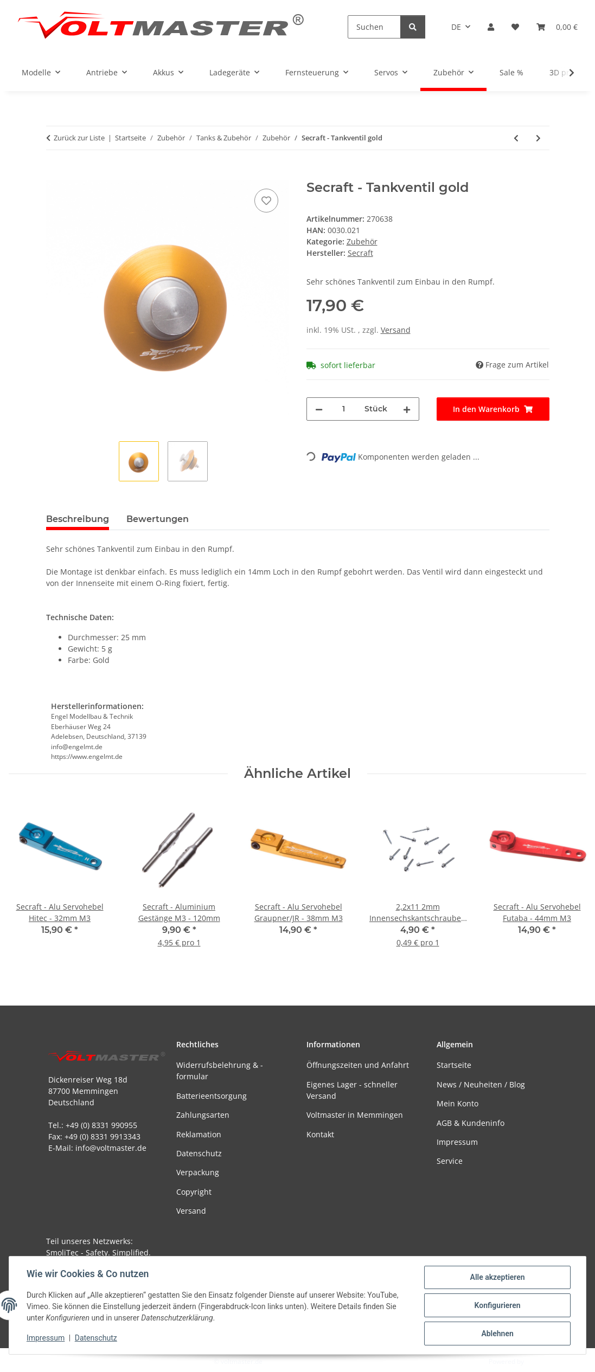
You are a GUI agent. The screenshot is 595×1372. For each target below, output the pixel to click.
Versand (396, 330)
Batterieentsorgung (211, 1096)
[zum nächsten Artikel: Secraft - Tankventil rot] (538, 138)
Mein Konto (457, 1103)
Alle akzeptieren (497, 1277)
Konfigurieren (497, 1305)
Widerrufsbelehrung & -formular (219, 1070)
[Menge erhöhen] (407, 409)
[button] (491, 27)
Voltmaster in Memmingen (354, 1115)
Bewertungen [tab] (157, 519)
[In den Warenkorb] (54, 174)
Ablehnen (497, 1333)
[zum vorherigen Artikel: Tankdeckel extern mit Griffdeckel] (516, 138)
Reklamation (198, 1134)
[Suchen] (374, 26)
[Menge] (343, 409)
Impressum (46, 1338)
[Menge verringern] (319, 409)
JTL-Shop (539, 1361)
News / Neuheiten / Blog (481, 1084)
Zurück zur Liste (79, 138)
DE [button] (456, 27)
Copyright (194, 1192)
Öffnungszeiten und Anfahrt (357, 1065)
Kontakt (320, 1134)
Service (450, 1161)
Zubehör (362, 241)
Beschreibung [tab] (77, 519)
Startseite (454, 1065)
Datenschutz (96, 1338)
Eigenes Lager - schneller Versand (352, 1090)
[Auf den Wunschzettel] (266, 200)
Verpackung (197, 1172)
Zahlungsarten (202, 1115)
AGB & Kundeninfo (470, 1123)
